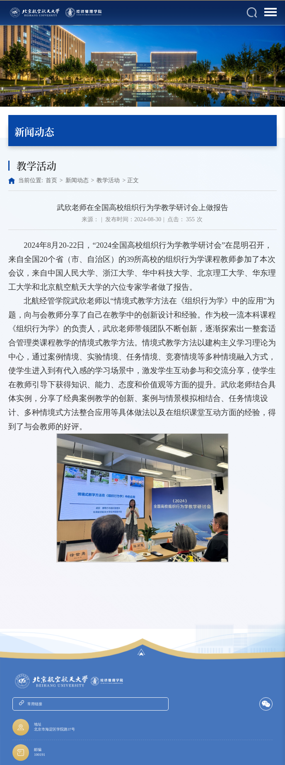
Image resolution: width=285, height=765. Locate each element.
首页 (51, 180)
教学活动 (108, 180)
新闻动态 (77, 180)
